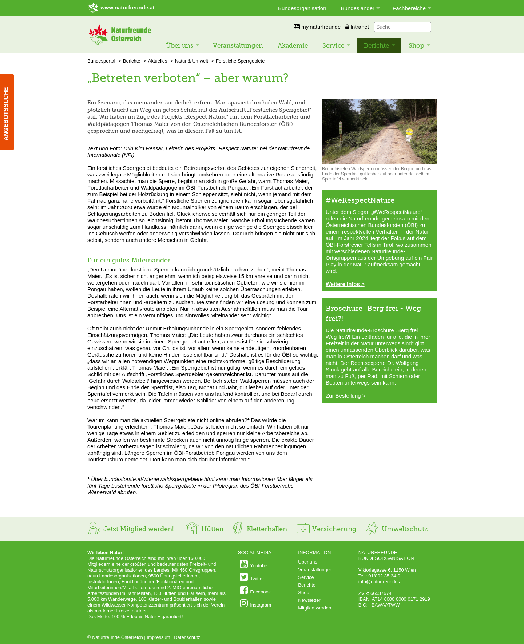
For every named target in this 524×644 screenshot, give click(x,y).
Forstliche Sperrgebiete (240, 61)
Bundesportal (101, 61)
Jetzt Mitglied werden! (130, 529)
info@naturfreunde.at (380, 581)
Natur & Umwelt (191, 61)
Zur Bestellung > (346, 396)
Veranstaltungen (238, 45)
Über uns (179, 45)
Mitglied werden (314, 608)
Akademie (293, 45)
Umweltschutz (396, 529)
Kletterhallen (258, 529)
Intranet (357, 27)
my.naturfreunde (317, 27)
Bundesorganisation (302, 8)
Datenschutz (187, 637)
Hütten (204, 529)
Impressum (158, 637)
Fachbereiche (409, 8)
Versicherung (326, 529)
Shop (416, 45)
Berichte (376, 45)
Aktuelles (157, 61)
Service (333, 45)
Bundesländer (358, 8)
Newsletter (309, 600)
